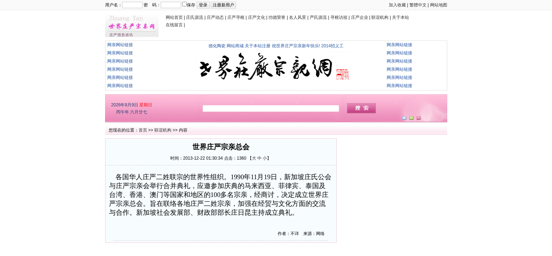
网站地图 (438, 4)
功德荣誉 (276, 17)
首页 (143, 130)
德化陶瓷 (217, 45)
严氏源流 (318, 17)
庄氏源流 (194, 17)
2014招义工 (332, 45)
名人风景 (297, 17)
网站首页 (174, 17)
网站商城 (235, 45)
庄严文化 (256, 17)
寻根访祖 (338, 17)
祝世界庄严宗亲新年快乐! (296, 45)
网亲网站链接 (120, 44)
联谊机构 (379, 17)
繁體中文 (418, 4)
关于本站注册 (257, 45)
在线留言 (174, 24)
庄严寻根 (235, 17)
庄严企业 (359, 17)
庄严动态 (215, 17)
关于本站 (400, 17)
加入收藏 (397, 4)
